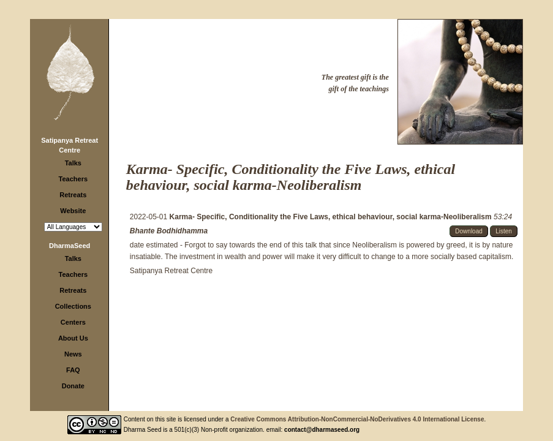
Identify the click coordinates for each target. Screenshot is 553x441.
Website (73, 210)
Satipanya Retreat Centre (171, 270)
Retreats (72, 194)
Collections (73, 306)
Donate (73, 386)
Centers (73, 322)
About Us (73, 338)
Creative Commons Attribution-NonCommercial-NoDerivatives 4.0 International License (357, 419)
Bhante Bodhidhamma (169, 231)
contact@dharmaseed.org (321, 429)
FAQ (73, 370)
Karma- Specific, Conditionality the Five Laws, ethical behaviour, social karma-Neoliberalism (332, 217)
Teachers (73, 179)
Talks (73, 163)
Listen (503, 231)
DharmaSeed (69, 245)
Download (468, 231)
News (73, 354)
